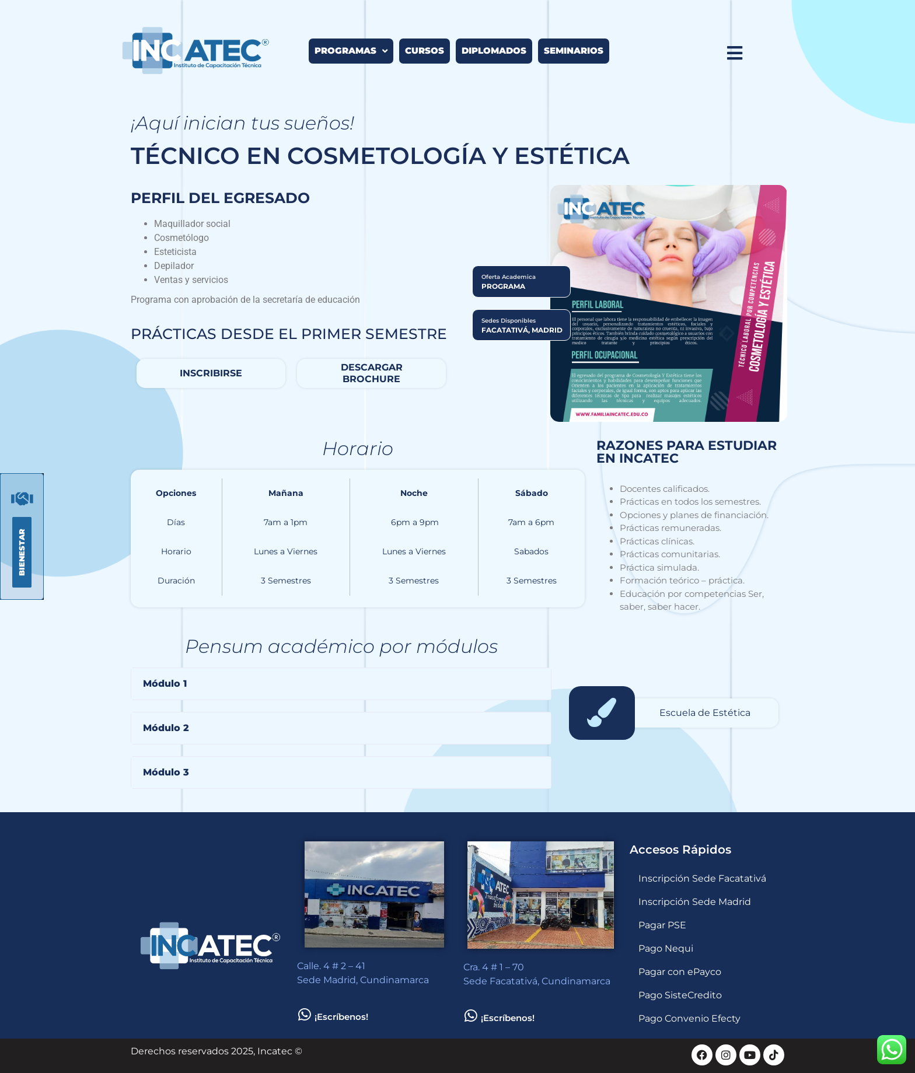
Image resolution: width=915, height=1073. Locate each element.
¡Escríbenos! (341, 1016)
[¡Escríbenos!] (304, 1014)
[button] (341, 684)
